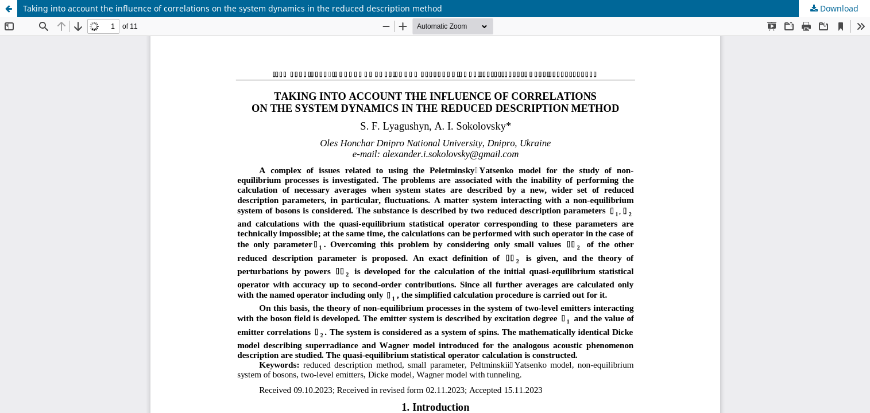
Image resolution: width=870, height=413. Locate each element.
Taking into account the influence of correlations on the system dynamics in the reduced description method (232, 8)
